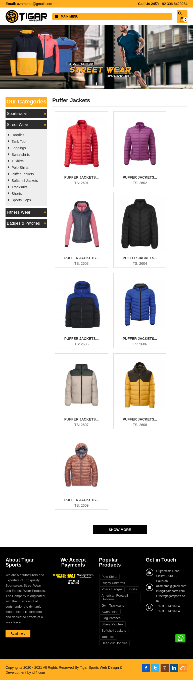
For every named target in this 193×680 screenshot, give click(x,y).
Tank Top (19, 142)
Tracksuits (19, 187)
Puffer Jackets (23, 174)
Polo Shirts (20, 168)
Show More (120, 530)
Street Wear (26, 124)
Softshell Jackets (25, 181)
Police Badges (112, 589)
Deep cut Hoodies (114, 643)
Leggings (19, 148)
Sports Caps (21, 200)
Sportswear (26, 113)
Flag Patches (111, 618)
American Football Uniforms (115, 597)
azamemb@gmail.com (34, 4)
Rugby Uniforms (113, 583)
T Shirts (18, 161)
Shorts (17, 194)
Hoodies (18, 135)
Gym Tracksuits (113, 605)
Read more (18, 633)
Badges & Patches (26, 223)
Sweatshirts (21, 155)
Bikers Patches (112, 624)
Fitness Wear (26, 212)
